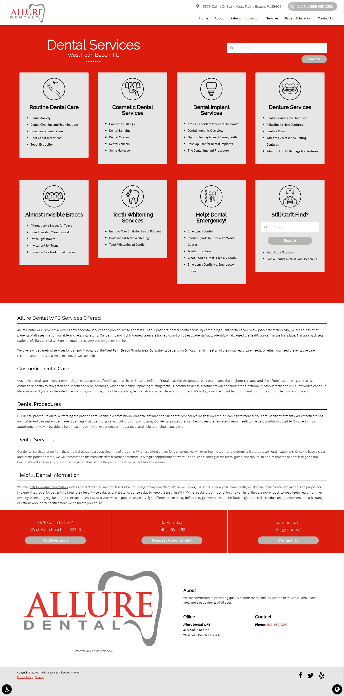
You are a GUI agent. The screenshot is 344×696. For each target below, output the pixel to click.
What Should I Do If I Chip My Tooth (212, 258)
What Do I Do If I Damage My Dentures (292, 151)
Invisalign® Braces (43, 239)
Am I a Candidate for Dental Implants (213, 124)
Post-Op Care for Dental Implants (210, 144)
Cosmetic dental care (32, 380)
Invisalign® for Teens (44, 245)
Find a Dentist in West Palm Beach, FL (292, 259)
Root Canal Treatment (46, 138)
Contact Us (326, 18)
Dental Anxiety (40, 118)
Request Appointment (172, 540)
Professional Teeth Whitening (129, 238)
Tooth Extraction (42, 144)
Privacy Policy (25, 677)
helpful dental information (49, 487)
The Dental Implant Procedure (208, 150)
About (219, 18)
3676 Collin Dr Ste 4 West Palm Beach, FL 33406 (238, 6)
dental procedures (36, 416)
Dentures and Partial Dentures (287, 118)
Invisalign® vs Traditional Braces (53, 252)
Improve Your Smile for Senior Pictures (135, 231)
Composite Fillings (122, 124)
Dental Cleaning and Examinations (54, 124)
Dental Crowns (119, 137)
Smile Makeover (120, 150)
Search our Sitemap (280, 252)
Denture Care (275, 131)
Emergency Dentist (200, 231)
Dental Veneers (119, 144)
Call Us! (311, 6)
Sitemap (39, 677)
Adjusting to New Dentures (285, 124)
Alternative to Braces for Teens (51, 225)
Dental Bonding (120, 130)
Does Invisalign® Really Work (50, 232)
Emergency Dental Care (47, 131)
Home (203, 18)
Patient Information (244, 18)
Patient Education (298, 18)
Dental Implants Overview (205, 130)
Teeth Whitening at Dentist (127, 244)
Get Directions (55, 540)
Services (272, 18)
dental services (34, 451)
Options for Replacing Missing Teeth (212, 137)
